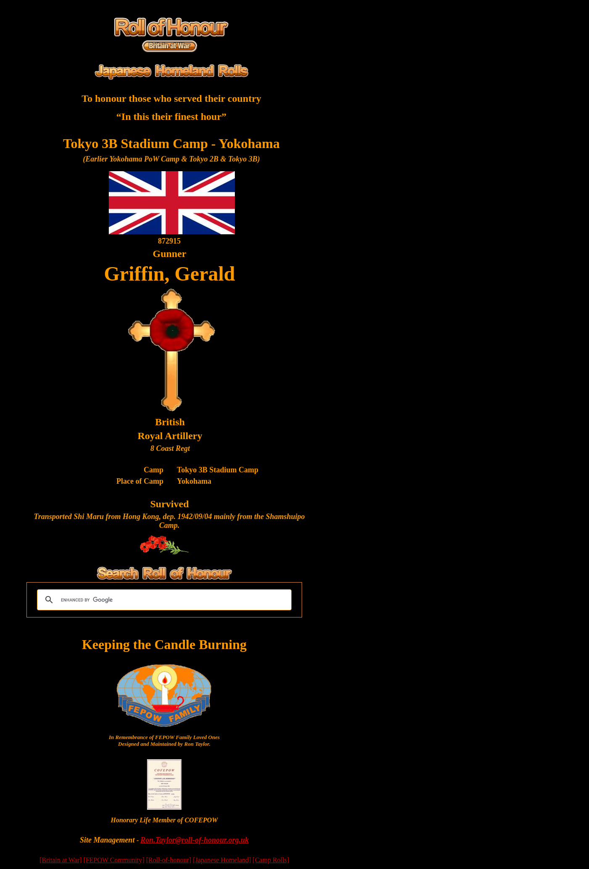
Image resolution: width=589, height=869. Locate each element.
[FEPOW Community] (114, 860)
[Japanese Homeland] (222, 860)
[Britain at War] (60, 860)
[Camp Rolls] (270, 860)
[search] (163, 600)
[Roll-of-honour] (169, 860)
